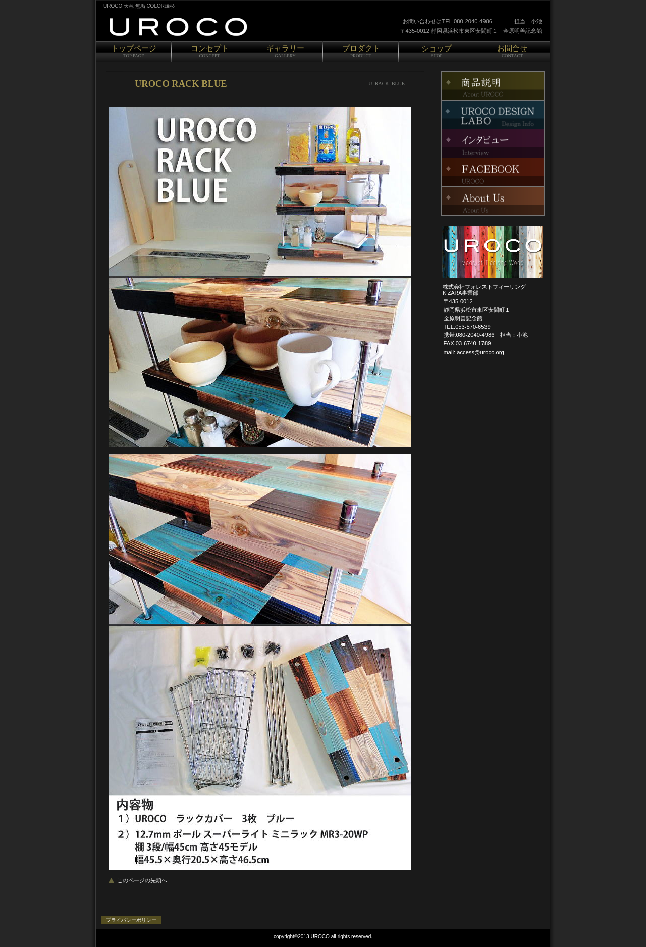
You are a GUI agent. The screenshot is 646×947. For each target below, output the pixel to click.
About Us (493, 201)
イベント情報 (493, 115)
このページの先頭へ (142, 880)
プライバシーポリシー (131, 920)
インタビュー (493, 143)
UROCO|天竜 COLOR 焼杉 (222, 26)
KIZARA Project (493, 172)
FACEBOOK (493, 86)
